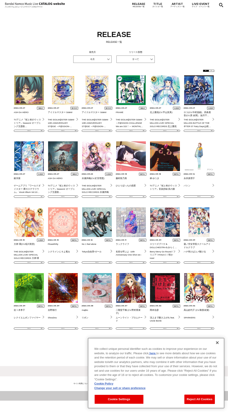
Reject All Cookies (199, 399)
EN (208, 72)
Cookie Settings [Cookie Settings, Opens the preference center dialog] (119, 399)
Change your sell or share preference (120, 388)
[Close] (217, 343)
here (153, 353)
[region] (156, 373)
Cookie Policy (103, 383)
